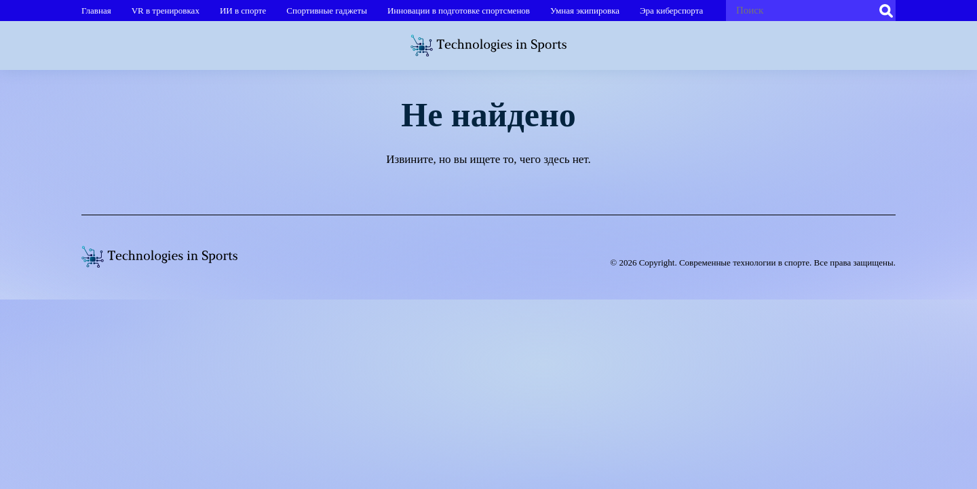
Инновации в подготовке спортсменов (458, 10)
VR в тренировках (165, 10)
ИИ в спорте (243, 10)
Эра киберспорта (671, 10)
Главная (96, 10)
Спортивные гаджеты (326, 10)
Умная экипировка (584, 10)
